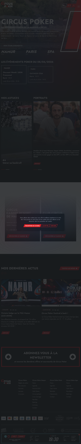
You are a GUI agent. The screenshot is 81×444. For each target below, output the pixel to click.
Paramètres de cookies (32, 226)
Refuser (53, 226)
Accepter (45, 226)
